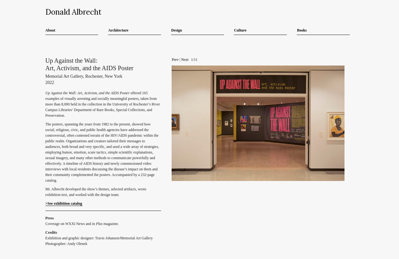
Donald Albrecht (73, 12)
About (50, 30)
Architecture (118, 30)
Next (184, 59)
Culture (240, 30)
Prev (175, 59)
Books (301, 30)
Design (176, 30)
